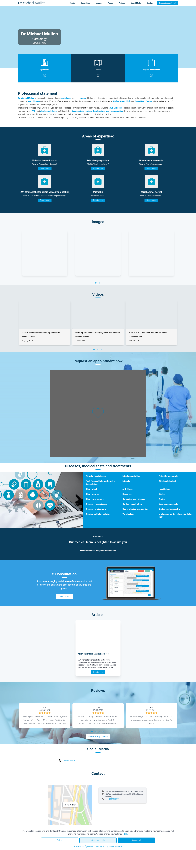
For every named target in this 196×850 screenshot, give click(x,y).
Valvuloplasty (128, 514)
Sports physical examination (135, 509)
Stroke (162, 494)
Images (99, 3)
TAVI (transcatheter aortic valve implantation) (100, 482)
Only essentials (97, 840)
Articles (122, 3)
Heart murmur (92, 494)
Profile (72, 3)
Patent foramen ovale (168, 476)
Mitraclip (126, 481)
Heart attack (91, 489)
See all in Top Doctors (98, 736)
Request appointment (167, 3)
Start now (64, 596)
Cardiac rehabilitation (132, 504)
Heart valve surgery (95, 499)
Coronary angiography (96, 509)
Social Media (136, 3)
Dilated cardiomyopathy (169, 509)
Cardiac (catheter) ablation (98, 514)
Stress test (127, 494)
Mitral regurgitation (131, 476)
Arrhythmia (127, 489)
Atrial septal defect (167, 481)
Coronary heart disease (96, 504)
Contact (150, 3)
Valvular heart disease (96, 476)
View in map (70, 805)
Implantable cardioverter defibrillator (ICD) (175, 515)
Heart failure (164, 489)
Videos (110, 3)
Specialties (85, 3)
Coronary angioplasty (168, 504)
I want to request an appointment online (98, 550)
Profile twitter (69, 760)
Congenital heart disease (133, 499)
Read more (44, 169)
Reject (59, 840)
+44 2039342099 (112, 799)
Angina (162, 499)
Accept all (136, 840)
